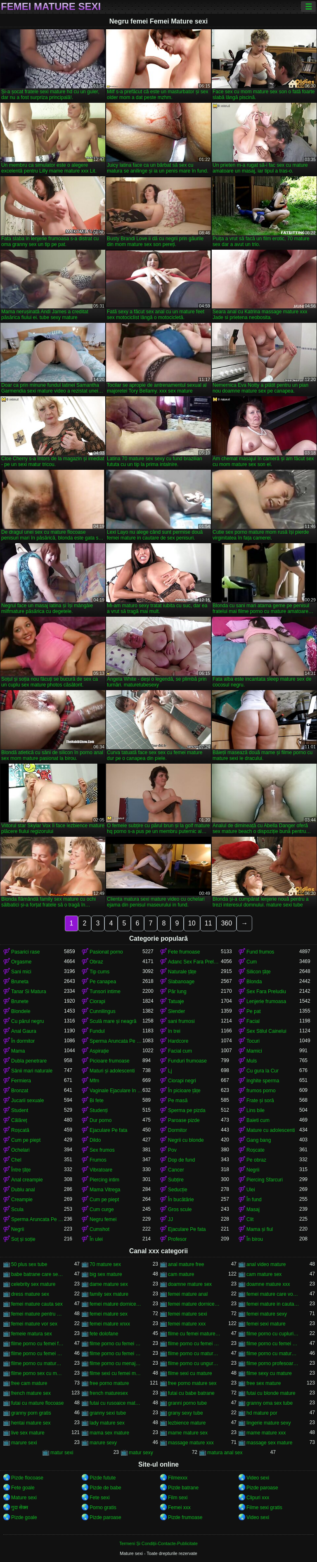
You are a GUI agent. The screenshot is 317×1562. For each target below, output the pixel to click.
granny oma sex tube (269, 1403)
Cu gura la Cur (262, 1071)
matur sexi (61, 1453)
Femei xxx (179, 1507)
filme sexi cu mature (190, 1373)
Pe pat (253, 1011)
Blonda (254, 982)
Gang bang (258, 1140)
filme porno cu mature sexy (37, 1363)
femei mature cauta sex (37, 1304)
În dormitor (23, 1041)
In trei (174, 1031)
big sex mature (106, 1274)
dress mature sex (30, 1294)
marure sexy (103, 1443)
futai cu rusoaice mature (116, 1403)
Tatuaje (176, 1001)
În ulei (96, 1239)
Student (19, 1110)
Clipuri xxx (257, 1497)
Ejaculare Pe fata (108, 1130)
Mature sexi (24, 1497)
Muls (251, 1061)
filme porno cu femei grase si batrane (116, 1344)
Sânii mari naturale (31, 1071)
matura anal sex (224, 1453)
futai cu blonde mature (271, 1393)
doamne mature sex (190, 1284)
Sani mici (21, 972)
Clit (249, 1219)
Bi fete (97, 1100)
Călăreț (19, 1120)
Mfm (94, 1081)
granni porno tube (187, 1403)
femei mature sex (109, 1314)
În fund (254, 1199)
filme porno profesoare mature (272, 1363)
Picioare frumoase (110, 1061)
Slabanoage (181, 982)
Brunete (19, 1001)
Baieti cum (258, 1120)
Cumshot (99, 1229)
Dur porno (100, 1120)
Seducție (177, 1190)
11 (208, 923)
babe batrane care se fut (37, 1274)
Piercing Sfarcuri (264, 1180)
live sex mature (28, 1433)
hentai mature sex (30, 1423)
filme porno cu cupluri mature (272, 1334)
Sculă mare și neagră (113, 1021)
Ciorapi (97, 1001)
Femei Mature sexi (51, 6)
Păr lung (177, 991)
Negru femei (103, 1219)
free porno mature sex (192, 1383)
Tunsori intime (105, 991)
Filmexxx (177, 1478)
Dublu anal (23, 1190)
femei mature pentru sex (37, 1314)
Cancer (176, 1170)
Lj (170, 1071)
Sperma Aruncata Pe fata (116, 1041)
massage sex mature (269, 1443)
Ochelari (20, 1150)
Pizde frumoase (185, 1517)
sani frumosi (181, 1021)
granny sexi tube (108, 1413)
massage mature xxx (191, 1443)
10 (192, 923)
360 (226, 923)
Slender (176, 1011)
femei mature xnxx (110, 1324)
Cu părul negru (27, 1021)
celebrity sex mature (33, 1284)
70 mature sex (105, 1264)
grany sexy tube (185, 1413)
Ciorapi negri (182, 1081)
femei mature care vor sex (272, 1294)
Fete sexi (100, 1497)
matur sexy (141, 1453)
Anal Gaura (23, 1031)
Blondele (21, 1011)
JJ (170, 1219)
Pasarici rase (25, 952)
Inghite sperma (262, 1081)
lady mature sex (107, 1423)
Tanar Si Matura (28, 991)
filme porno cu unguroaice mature (194, 1363)
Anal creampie (27, 1180)
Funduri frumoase (187, 1061)
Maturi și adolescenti (112, 1071)
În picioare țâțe (184, 1090)
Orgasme (21, 962)
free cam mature (29, 1383)
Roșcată (20, 1130)
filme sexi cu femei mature (116, 1373)
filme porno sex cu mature (37, 1373)
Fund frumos (260, 952)
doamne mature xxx (268, 1284)
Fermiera (21, 1081)
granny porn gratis (31, 1413)
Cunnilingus (103, 1011)
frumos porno (261, 1090)
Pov (172, 1150)
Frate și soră (260, 1100)
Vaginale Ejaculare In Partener (116, 1090)
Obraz (96, 962)
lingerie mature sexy (268, 1423)
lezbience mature (187, 1423)
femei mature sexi (187, 1314)
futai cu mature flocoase (37, 1403)
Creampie (22, 1199)
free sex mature (263, 1383)
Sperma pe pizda (187, 1110)
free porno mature (109, 1383)
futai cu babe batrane (191, 1393)
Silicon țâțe (258, 972)
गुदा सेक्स (19, 1507)
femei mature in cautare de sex (272, 1304)
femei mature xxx (187, 1324)
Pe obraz (256, 1160)
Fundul (97, 1031)
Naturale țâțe (182, 972)
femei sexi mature (266, 1324)
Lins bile (255, 1110)
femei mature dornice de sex (194, 1304)
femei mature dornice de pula (116, 1304)
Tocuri (253, 1041)
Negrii (252, 1170)
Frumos (98, 1160)
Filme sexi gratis (264, 1507)
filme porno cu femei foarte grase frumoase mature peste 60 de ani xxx (37, 1344)
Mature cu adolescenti (270, 1130)
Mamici (254, 1051)
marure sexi (24, 1443)
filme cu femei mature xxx (194, 1334)
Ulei (250, 1190)
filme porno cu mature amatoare (194, 1353)
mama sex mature (109, 1433)
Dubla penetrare (29, 1061)
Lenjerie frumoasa (266, 1001)
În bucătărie (181, 1199)
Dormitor (177, 1130)
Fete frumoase (184, 952)
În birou (254, 1239)
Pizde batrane (183, 1488)
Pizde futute (103, 1478)
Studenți (99, 1110)
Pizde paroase (262, 1488)
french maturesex (109, 1393)
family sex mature (109, 1294)
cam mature (181, 1274)
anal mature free (186, 1264)
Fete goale (23, 1488)
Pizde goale (24, 1517)
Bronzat (19, 1090)
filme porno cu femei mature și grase (272, 1344)
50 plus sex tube (29, 1264)
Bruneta (19, 982)
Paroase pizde (184, 1120)
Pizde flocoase (27, 1478)
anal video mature (266, 1264)
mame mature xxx (266, 1433)
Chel (16, 1160)
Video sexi (257, 1478)
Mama (18, 1051)
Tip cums (99, 972)
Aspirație (99, 1051)
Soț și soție (23, 1239)
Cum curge (102, 1209)
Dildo (95, 1140)
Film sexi (177, 1497)
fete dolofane (104, 1334)
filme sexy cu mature (269, 1373)
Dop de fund (181, 1160)
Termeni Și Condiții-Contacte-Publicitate (158, 1543)
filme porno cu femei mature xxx (116, 1353)
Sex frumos (102, 1150)
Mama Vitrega (105, 1190)
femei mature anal (188, 1294)
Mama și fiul (259, 1229)
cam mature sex (264, 1274)
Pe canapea (103, 982)
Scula (17, 1209)
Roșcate (255, 1150)
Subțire (176, 1180)
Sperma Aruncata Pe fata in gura (37, 1219)
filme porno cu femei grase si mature (194, 1344)
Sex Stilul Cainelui (266, 1031)
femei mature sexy (266, 1314)
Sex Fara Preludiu (266, 991)
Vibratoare (101, 1170)
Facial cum (180, 1051)
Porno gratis (103, 1507)
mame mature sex (188, 1433)
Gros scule (180, 1209)
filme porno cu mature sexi (272, 1353)
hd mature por (261, 1413)
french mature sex (31, 1393)
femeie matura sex (31, 1334)
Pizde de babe (105, 1488)
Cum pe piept (25, 1140)
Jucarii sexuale (27, 1100)
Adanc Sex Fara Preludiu (194, 962)
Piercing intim (104, 1180)
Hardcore (178, 1041)
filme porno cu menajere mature (116, 1363)
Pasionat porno (106, 952)
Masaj (253, 1209)
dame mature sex (109, 1284)
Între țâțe (21, 1170)
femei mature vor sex (34, 1324)
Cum (251, 962)
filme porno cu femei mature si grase (37, 1353)
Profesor (177, 1239)
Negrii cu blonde (186, 1140)
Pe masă (177, 1100)
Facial (253, 1021)
